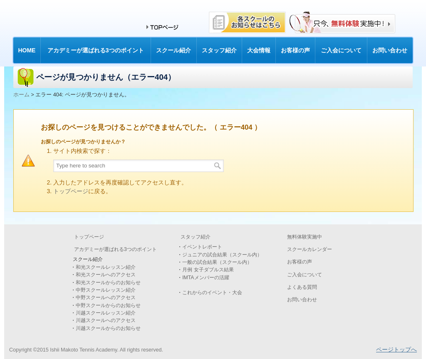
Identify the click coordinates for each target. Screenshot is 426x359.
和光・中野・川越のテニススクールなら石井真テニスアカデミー (82, 21)
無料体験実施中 (304, 237)
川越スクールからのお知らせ (108, 328)
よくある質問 (302, 287)
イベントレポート (202, 247)
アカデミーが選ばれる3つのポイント (115, 249)
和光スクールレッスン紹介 (106, 267)
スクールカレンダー (309, 249)
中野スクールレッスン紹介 (106, 290)
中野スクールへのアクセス (106, 297)
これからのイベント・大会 (212, 292)
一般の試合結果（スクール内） (217, 262)
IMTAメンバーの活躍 (205, 277)
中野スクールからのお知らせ (108, 305)
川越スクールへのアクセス (106, 320)
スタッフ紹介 (196, 237)
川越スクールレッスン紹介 (106, 313)
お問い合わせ (302, 299)
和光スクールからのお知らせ (108, 282)
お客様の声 (299, 262)
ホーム (21, 95)
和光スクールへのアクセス (106, 275)
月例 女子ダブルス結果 (207, 270)
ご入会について (304, 275)
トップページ (70, 191)
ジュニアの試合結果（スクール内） (222, 255)
